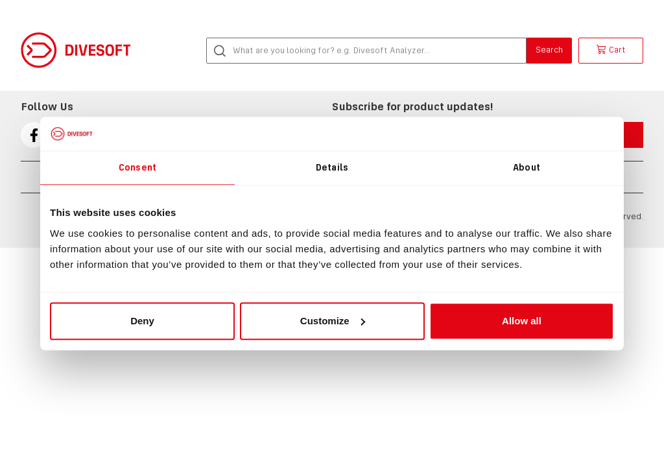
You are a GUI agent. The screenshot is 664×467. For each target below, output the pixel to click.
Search (549, 49)
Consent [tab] (137, 167)
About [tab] (526, 167)
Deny (142, 320)
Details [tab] (332, 167)
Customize (332, 320)
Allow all (521, 320)
